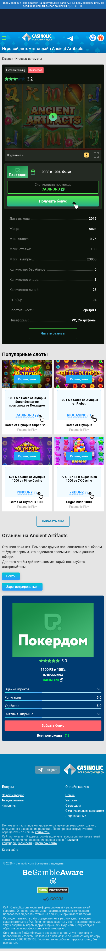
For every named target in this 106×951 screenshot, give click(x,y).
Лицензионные (75, 816)
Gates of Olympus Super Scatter (27, 425)
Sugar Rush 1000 (79, 502)
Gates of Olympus (79, 425)
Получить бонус (58, 202)
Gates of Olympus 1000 (27, 502)
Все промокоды (49, 735)
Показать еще (53, 521)
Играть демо (27, 379)
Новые (69, 795)
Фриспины (9, 805)
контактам (42, 832)
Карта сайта (10, 849)
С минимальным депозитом (84, 810)
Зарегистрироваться (22, 587)
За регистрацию (13, 795)
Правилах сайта (46, 843)
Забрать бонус (53, 726)
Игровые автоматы (28, 58)
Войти (11, 576)
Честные (71, 800)
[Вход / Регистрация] (92, 37)
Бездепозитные (13, 800)
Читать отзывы (53, 333)
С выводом (73, 805)
